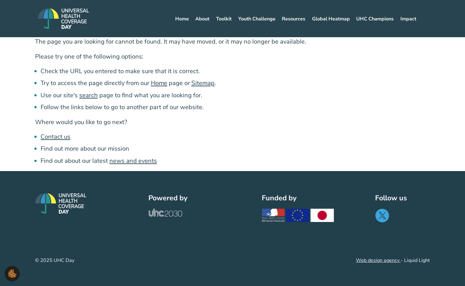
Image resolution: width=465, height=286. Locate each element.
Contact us (55, 137)
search (88, 95)
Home (159, 83)
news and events (133, 161)
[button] (12, 273)
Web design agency (378, 260)
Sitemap (203, 83)
